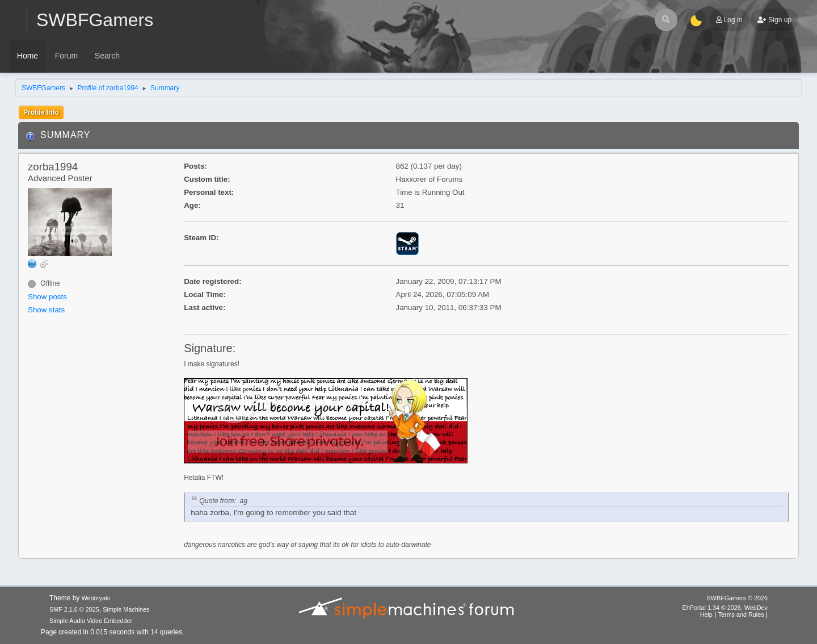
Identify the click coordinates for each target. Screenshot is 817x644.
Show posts (47, 296)
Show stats (46, 310)
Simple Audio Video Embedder (90, 620)
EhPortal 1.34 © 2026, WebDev (725, 607)
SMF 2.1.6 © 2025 (74, 609)
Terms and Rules (741, 614)
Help (706, 614)
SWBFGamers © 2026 (737, 598)
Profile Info (41, 112)
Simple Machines (126, 609)
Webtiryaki (96, 598)
